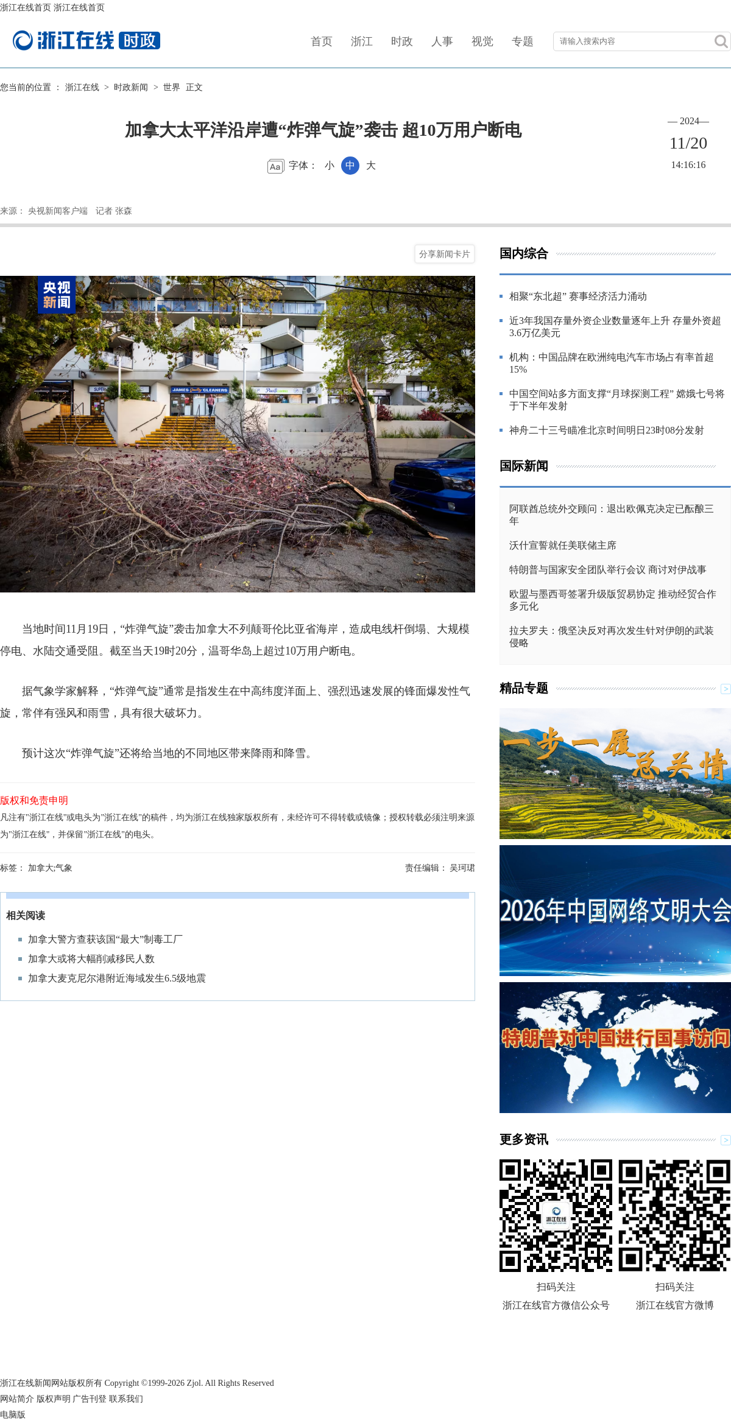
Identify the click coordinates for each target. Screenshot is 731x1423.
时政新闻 (131, 87)
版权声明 (54, 1399)
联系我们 (126, 1399)
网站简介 (17, 1399)
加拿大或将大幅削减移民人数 (91, 959)
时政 (402, 41)
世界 (171, 87)
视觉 (482, 41)
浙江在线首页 (25, 7)
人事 (442, 41)
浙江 (362, 41)
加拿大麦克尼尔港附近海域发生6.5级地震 (117, 978)
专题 (523, 41)
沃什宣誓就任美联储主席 (562, 545)
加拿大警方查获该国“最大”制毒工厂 (105, 939)
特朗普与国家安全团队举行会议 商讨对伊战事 (608, 569)
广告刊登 (89, 1399)
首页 (322, 41)
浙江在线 (82, 87)
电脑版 (13, 1414)
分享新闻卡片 (444, 254)
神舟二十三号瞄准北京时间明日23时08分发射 (606, 430)
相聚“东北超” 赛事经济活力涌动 (578, 296)
